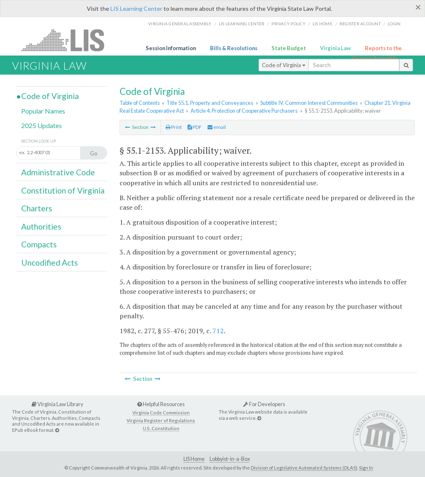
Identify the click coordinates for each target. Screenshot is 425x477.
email (217, 127)
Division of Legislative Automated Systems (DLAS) (304, 467)
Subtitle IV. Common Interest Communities (309, 102)
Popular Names (43, 111)
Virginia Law (335, 48)
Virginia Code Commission (161, 412)
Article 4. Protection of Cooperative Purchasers (244, 110)
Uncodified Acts (49, 262)
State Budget (288, 48)
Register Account (360, 23)
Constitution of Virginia (63, 190)
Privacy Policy (288, 23)
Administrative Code (58, 172)
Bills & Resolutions (233, 48)
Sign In (366, 467)
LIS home (322, 23)
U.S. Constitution (161, 428)
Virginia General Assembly (179, 23)
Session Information (171, 48)
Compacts (39, 244)
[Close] (418, 7)
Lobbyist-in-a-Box (230, 459)
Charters (36, 208)
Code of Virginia (283, 65)
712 (218, 330)
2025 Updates (41, 125)
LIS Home (194, 459)
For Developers (264, 404)
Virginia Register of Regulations (161, 420)
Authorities (41, 226)
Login (394, 23)
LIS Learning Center (136, 8)
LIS (67, 40)
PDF (195, 127)
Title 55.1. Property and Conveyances (209, 102)
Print (174, 127)
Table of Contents (140, 102)
